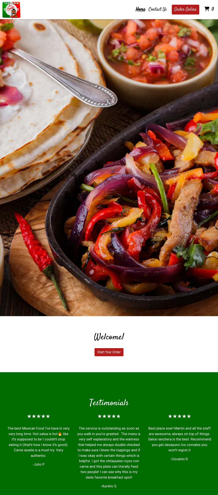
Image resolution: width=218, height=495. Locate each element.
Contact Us (158, 9)
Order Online (185, 9)
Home (140, 9)
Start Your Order (109, 352)
